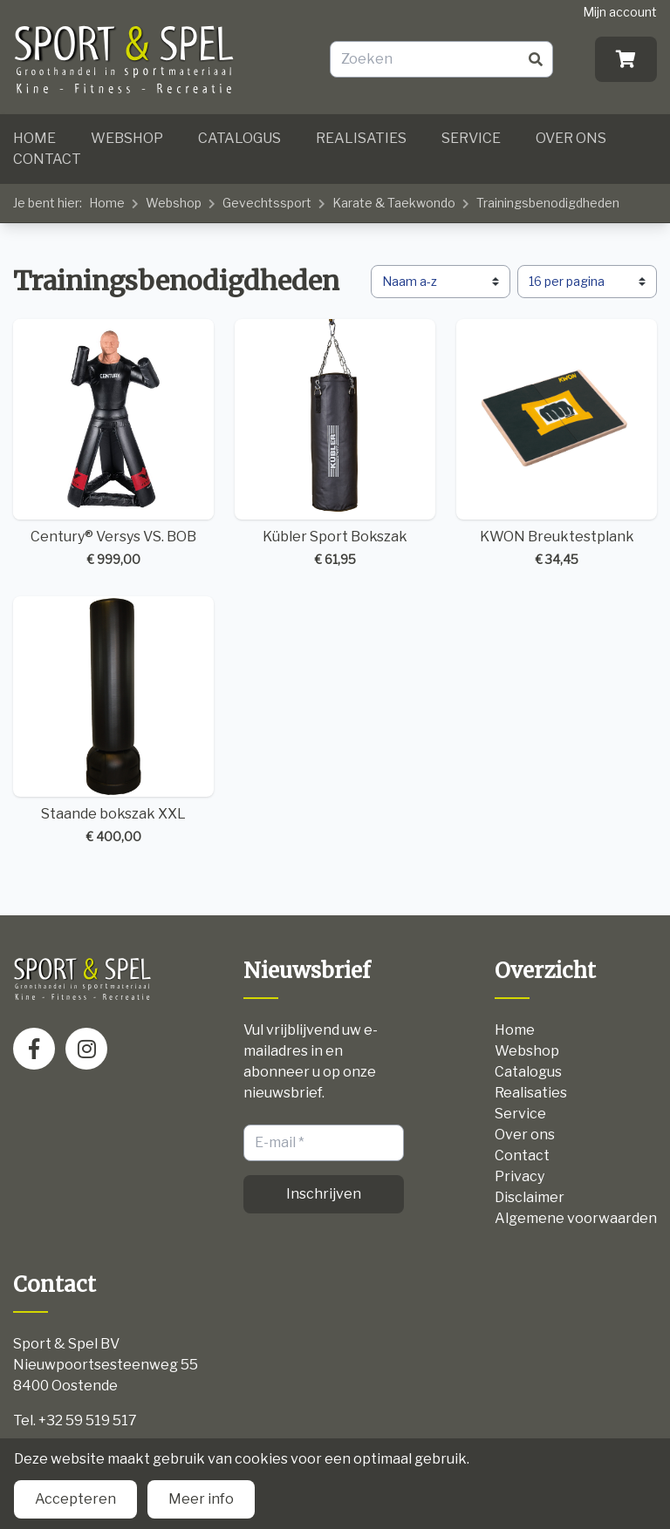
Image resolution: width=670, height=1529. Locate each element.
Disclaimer (529, 1197)
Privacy (519, 1176)
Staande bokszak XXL (113, 721)
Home (34, 138)
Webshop (127, 138)
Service (471, 138)
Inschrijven (323, 1194)
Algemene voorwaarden (576, 1218)
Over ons (571, 138)
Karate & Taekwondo (393, 202)
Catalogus (239, 138)
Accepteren (75, 1499)
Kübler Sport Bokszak (335, 443)
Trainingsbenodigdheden (547, 202)
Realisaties (361, 138)
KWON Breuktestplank (556, 443)
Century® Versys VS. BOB (113, 443)
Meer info (201, 1499)
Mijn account (620, 11)
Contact (47, 159)
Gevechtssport (266, 202)
